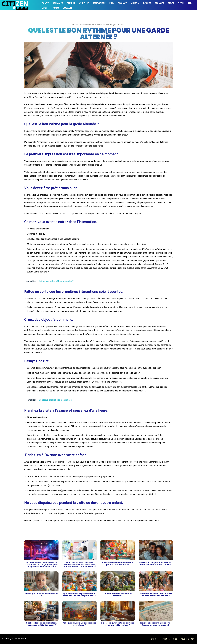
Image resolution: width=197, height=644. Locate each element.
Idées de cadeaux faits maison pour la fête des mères (117, 563)
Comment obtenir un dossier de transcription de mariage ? (156, 624)
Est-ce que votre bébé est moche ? (41, 594)
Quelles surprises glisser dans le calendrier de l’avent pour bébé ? (79, 594)
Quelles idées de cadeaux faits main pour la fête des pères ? (41, 624)
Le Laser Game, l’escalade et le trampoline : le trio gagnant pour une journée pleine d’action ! (41, 564)
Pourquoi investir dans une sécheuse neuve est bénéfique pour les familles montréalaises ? (79, 564)
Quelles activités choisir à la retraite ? (118, 594)
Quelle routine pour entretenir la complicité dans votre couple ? (155, 563)
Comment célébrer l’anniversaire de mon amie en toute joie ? (155, 594)
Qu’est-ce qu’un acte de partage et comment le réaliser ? (117, 624)
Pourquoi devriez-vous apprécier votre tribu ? (79, 624)
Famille (84, 24)
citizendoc (76, 24)
